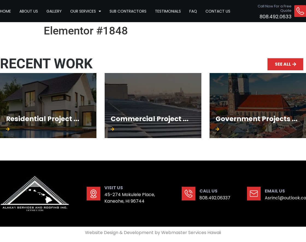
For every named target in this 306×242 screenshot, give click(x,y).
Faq (193, 11)
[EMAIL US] (254, 193)
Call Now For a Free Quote (275, 8)
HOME (5, 11)
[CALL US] (188, 193)
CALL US (208, 191)
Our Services (85, 11)
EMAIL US (275, 191)
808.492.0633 (276, 16)
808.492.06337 (214, 198)
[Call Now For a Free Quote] (300, 11)
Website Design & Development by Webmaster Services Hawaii (153, 232)
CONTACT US (217, 11)
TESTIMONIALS (168, 11)
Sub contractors (128, 11)
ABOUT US (28, 11)
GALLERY (54, 11)
